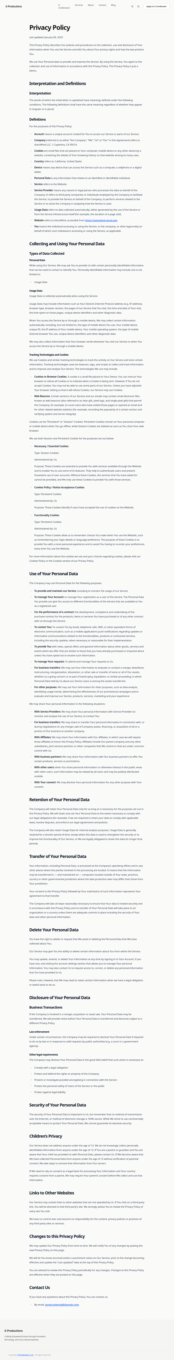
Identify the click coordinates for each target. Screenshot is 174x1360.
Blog (113, 5)
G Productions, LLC (26, 1355)
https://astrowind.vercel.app (101, 220)
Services (79, 5)
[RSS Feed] (138, 6)
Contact (102, 5)
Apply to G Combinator (157, 6)
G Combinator (64, 6)
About (91, 5)
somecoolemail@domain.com (62, 1304)
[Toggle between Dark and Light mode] (132, 6)
